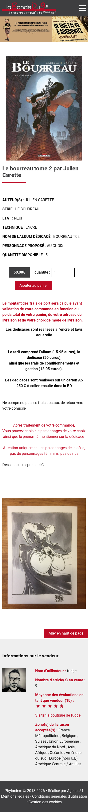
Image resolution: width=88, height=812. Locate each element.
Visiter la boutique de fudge (57, 715)
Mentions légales (15, 796)
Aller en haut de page (66, 633)
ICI (42, 465)
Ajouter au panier (33, 285)
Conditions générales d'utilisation (59, 796)
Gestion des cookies (45, 802)
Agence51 (75, 790)
